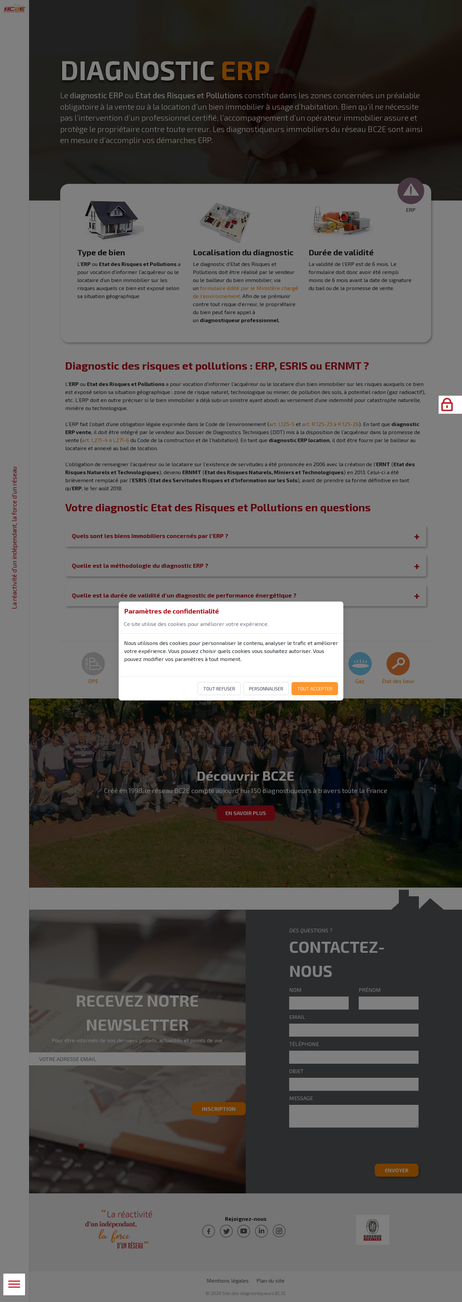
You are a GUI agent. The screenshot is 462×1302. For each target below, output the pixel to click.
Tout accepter (314, 688)
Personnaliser (266, 688)
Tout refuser (219, 688)
